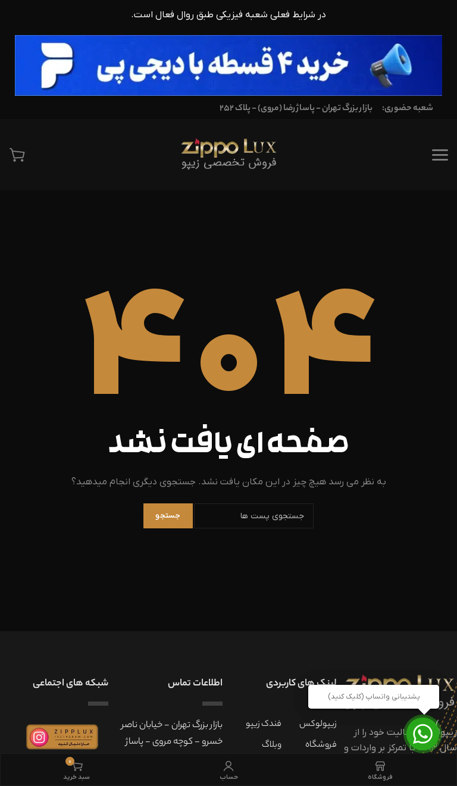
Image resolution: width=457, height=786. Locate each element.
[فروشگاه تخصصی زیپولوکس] (228, 155)
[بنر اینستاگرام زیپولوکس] (62, 737)
